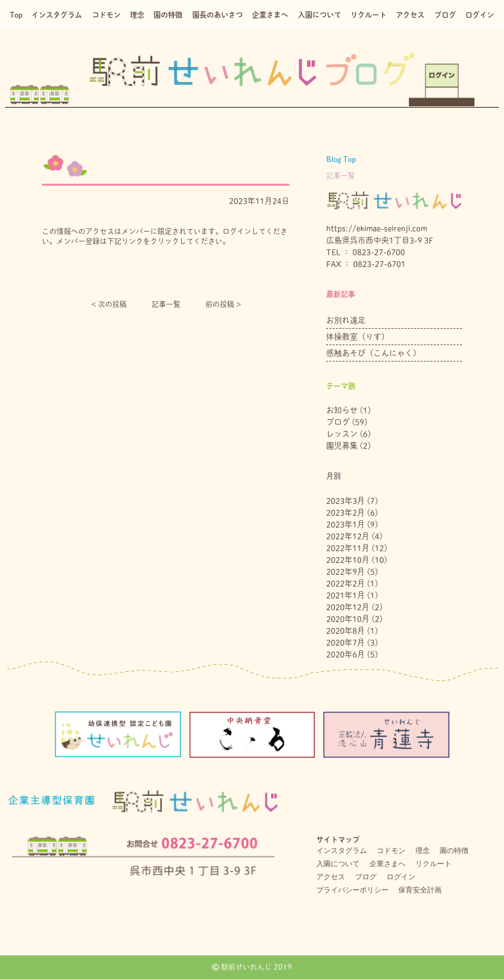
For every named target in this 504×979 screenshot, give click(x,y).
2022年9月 (345, 571)
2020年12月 (347, 607)
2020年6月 (345, 654)
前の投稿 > (223, 304)
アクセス (410, 14)
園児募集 (342, 445)
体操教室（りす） (357, 337)
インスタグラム (57, 14)
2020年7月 (345, 642)
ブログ (445, 14)
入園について (319, 14)
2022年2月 (345, 583)
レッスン (342, 434)
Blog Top (341, 159)
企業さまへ (270, 14)
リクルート (368, 14)
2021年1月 (345, 595)
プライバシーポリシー (352, 890)
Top (16, 14)
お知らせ (342, 410)
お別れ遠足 (346, 320)
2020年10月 (347, 619)
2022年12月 (347, 536)
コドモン (106, 14)
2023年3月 (345, 501)
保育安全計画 (420, 890)
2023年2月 (345, 512)
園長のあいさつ (217, 14)
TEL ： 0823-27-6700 (365, 252)
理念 (137, 14)
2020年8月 (345, 631)
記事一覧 (166, 304)
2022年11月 (347, 548)
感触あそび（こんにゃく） (373, 353)
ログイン (479, 14)
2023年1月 (345, 524)
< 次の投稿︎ (109, 304)
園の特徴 (168, 14)
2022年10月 (347, 560)
